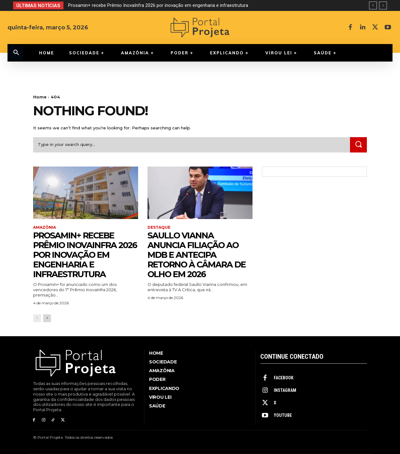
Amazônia (44, 227)
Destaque (159, 227)
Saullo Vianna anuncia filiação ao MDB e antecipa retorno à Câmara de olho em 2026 (198, 254)
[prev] (373, 5)
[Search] (358, 144)
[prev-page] (37, 318)
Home (40, 96)
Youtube (283, 415)
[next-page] (47, 318)
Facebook (283, 377)
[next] (383, 5)
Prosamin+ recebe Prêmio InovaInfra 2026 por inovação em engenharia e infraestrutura (158, 5)
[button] (16, 53)
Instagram (285, 390)
